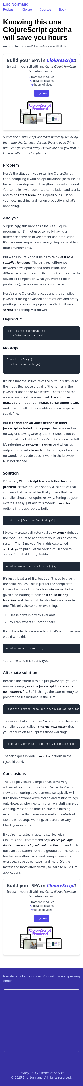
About (7, 981)
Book (62, 9)
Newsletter (11, 976)
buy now (41, 93)
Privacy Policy (28, 1073)
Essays (60, 976)
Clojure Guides (31, 976)
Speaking (73, 976)
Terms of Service (52, 1073)
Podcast (8, 9)
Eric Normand (16, 4)
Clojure (27, 9)
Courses (45, 9)
